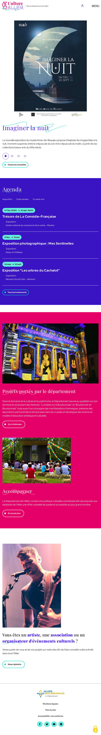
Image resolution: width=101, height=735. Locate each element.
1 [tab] (5, 156)
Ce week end (38, 199)
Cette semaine (22, 199)
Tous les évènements (17, 292)
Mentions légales (50, 704)
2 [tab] (12, 156)
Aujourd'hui (7, 199)
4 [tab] (25, 156)
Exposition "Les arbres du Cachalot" (31, 270)
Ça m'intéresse (15, 424)
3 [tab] (18, 156)
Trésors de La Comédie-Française (29, 216)
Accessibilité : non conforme (50, 716)
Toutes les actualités (17, 164)
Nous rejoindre (14, 664)
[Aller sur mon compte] (83, 6)
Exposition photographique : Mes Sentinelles (38, 243)
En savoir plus (14, 513)
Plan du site (50, 710)
